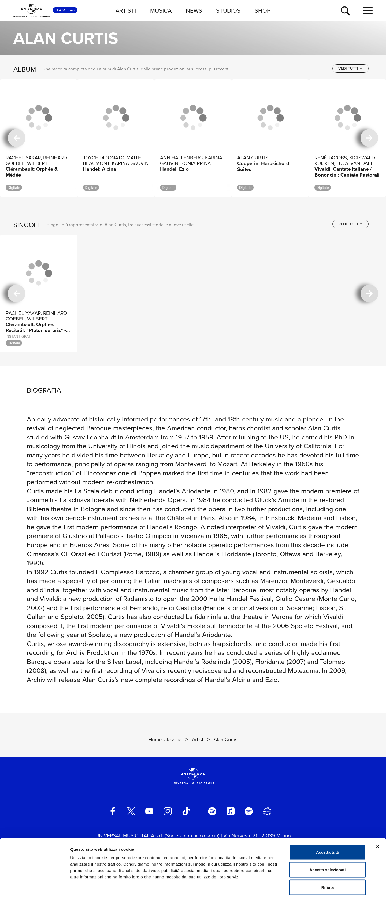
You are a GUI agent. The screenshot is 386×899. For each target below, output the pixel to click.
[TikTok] (186, 811)
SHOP (262, 10)
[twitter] (131, 811)
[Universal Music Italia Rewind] (267, 811)
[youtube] (149, 811)
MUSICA (161, 10)
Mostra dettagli (282, 888)
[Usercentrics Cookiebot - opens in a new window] (34, 889)
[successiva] (369, 138)
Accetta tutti (327, 828)
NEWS (194, 10)
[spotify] (212, 811)
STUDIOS (228, 10)
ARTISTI (126, 10)
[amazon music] (248, 811)
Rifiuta (327, 863)
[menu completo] (368, 10)
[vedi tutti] (350, 68)
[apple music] (230, 811)
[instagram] (167, 811)
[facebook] (112, 811)
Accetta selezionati (327, 846)
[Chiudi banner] (378, 823)
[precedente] (16, 138)
